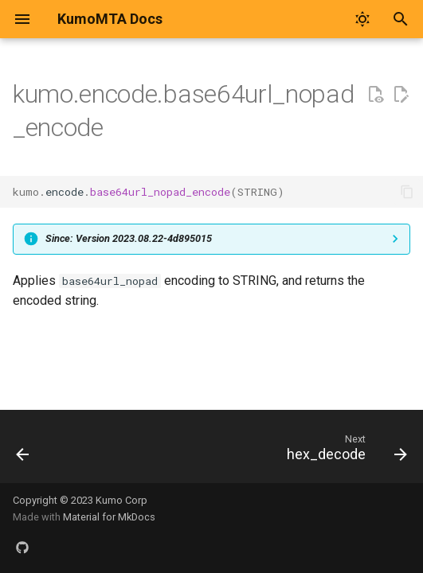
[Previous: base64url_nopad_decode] (23, 451)
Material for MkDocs (109, 517)
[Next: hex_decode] (344, 451)
